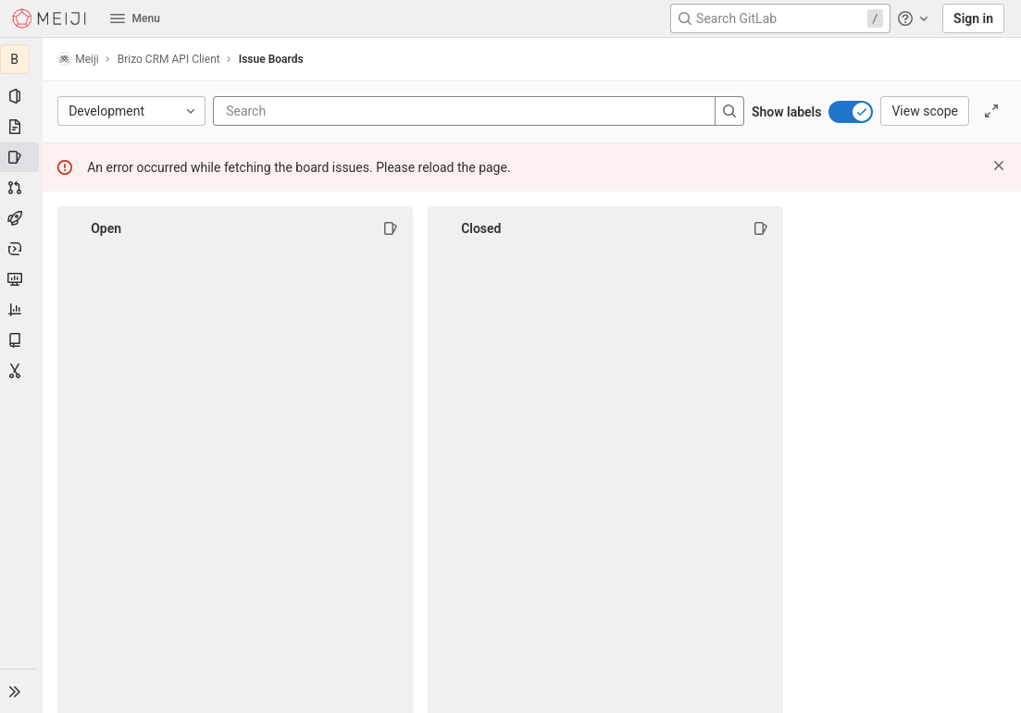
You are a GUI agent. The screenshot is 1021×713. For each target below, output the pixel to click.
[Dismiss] (999, 165)
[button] (22, 691)
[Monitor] (22, 279)
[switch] (850, 112)
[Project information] (22, 96)
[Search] (339, 111)
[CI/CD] (22, 218)
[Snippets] (22, 371)
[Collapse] (78, 228)
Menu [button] (135, 18)
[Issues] (22, 157)
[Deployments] (22, 249)
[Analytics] (22, 310)
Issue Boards (273, 59)
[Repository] (22, 126)
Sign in (973, 18)
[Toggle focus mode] (991, 111)
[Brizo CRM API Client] (22, 59)
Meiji (80, 59)
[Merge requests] (22, 188)
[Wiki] (22, 340)
